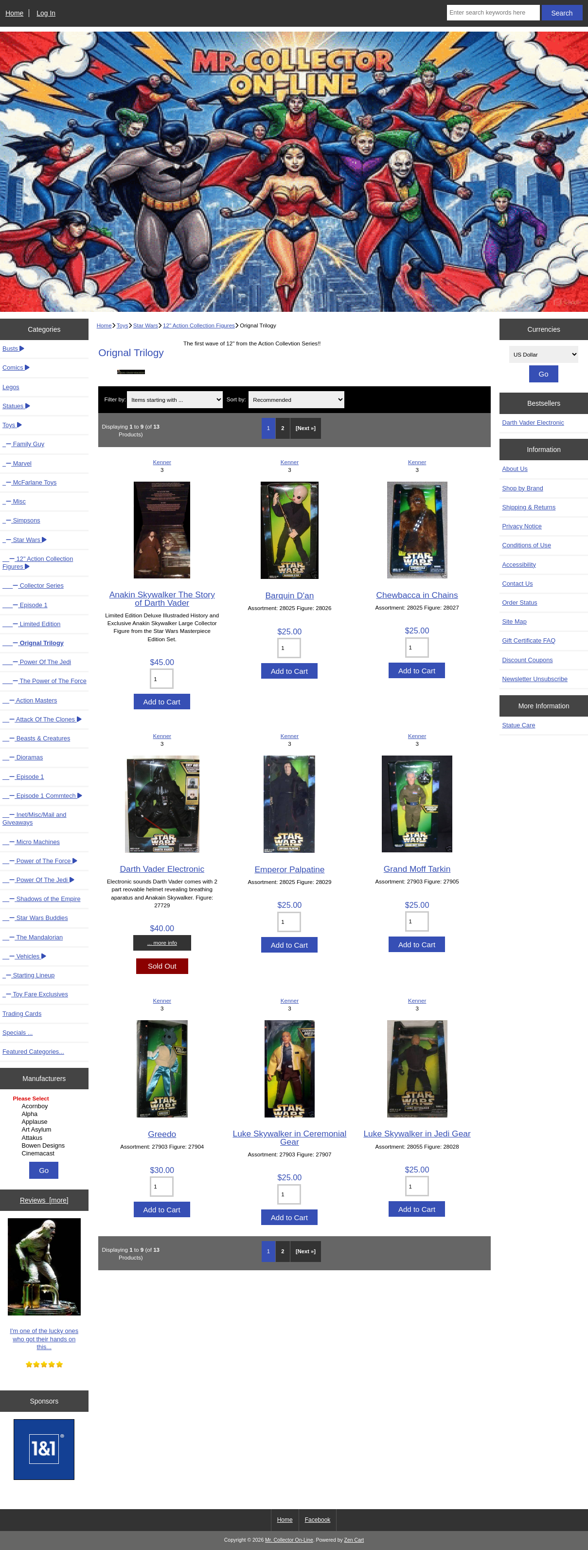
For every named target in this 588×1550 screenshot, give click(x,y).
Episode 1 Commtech (42, 795)
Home (14, 13)
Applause (45, 1122)
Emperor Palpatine (289, 869)
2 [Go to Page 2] (282, 428)
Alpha (45, 1114)
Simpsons (21, 520)
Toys (122, 325)
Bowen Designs (45, 1146)
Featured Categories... (33, 1051)
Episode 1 (25, 605)
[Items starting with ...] (175, 399)
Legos (10, 387)
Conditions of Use (526, 545)
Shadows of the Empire (41, 898)
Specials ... (17, 1032)
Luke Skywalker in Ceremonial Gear (289, 1137)
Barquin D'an (289, 595)
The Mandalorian (32, 937)
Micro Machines (31, 842)
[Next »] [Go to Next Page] (306, 428)
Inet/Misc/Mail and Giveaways (34, 818)
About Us (514, 468)
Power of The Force (39, 861)
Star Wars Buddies (35, 917)
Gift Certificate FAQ (528, 640)
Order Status (519, 602)
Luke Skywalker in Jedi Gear (416, 1133)
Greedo (162, 1134)
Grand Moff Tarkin (417, 869)
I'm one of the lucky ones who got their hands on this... (44, 1284)
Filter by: (114, 400)
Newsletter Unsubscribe (535, 679)
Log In (45, 13)
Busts (13, 348)
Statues (16, 406)
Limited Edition (31, 624)
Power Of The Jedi (36, 662)
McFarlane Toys (29, 482)
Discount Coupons (527, 660)
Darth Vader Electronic (162, 869)
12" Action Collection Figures (199, 325)
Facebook (318, 1519)
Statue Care (518, 725)
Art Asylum (45, 1130)
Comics (16, 367)
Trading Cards (21, 1013)
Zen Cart (354, 1540)
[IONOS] (44, 1451)
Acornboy (45, 1106)
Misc (14, 501)
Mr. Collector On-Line (289, 1540)
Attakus (45, 1138)
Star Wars (145, 325)
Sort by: (236, 400)
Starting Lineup (28, 975)
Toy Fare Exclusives (35, 994)
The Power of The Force (44, 681)
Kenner (162, 462)
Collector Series (33, 585)
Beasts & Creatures (36, 738)
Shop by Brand (522, 488)
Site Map (514, 621)
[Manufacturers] (44, 1126)
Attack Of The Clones (42, 719)
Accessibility (518, 564)
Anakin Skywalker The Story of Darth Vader (162, 598)
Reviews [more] (44, 1200)
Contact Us (517, 583)
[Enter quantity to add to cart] (162, 678)
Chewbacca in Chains (417, 595)
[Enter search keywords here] (493, 12)
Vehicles (24, 956)
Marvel (17, 463)
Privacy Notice (521, 526)
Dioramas (22, 757)
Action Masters (29, 700)
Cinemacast (45, 1153)
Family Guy (23, 444)
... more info (162, 942)
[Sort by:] (296, 399)
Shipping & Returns (528, 507)
